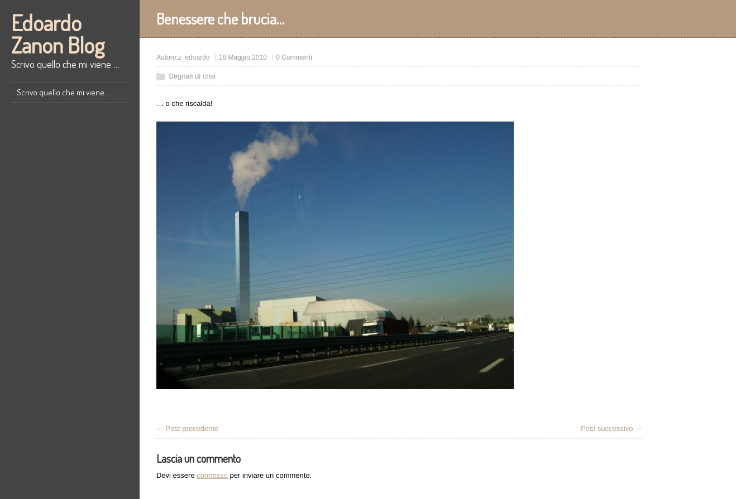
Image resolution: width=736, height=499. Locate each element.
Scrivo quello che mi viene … (64, 92)
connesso (212, 475)
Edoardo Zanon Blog (57, 33)
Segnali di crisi (192, 76)
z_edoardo (194, 57)
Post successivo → (611, 428)
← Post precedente (187, 428)
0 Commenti (294, 57)
